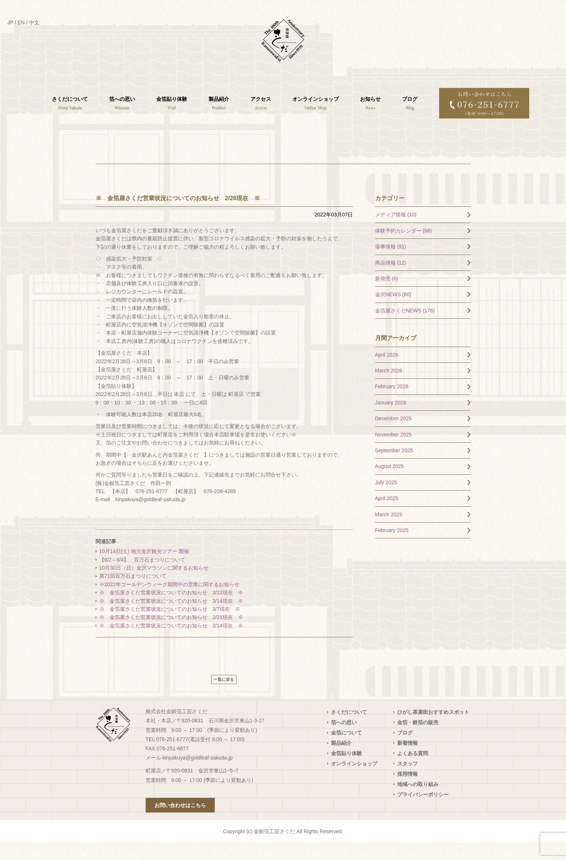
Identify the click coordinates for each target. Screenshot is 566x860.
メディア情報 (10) (396, 232)
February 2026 (392, 404)
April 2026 (386, 372)
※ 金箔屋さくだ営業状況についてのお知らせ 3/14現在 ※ (171, 618)
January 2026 (390, 419)
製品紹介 (341, 760)
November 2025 (393, 451)
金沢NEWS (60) (393, 312)
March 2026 (388, 388)
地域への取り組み (417, 801)
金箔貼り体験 (346, 771)
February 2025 (392, 548)
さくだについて (349, 729)
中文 (34, 22)
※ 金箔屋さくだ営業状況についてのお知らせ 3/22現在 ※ (171, 610)
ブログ (405, 750)
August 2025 (389, 483)
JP (10, 22)
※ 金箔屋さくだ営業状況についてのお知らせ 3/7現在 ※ (169, 626)
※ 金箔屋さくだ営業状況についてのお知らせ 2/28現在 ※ (178, 215)
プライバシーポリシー (423, 812)
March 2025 (388, 531)
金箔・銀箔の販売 (417, 740)
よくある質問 (412, 771)
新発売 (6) (386, 296)
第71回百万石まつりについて (133, 593)
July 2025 (386, 499)
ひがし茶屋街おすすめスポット (433, 729)
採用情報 (407, 791)
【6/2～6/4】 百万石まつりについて (142, 577)
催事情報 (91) (390, 264)
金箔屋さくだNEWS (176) (405, 327)
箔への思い (344, 740)
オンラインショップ (354, 781)
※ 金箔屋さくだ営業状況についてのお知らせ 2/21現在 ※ (171, 634)
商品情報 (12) (390, 280)
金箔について (346, 750)
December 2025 (393, 436)
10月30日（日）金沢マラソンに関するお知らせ (154, 585)
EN (21, 22)
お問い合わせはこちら (180, 822)
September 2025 (394, 468)
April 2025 (386, 516)
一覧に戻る (224, 696)
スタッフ (407, 781)
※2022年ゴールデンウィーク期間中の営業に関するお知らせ (169, 601)
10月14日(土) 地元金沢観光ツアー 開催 (144, 568)
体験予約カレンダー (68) (403, 248)
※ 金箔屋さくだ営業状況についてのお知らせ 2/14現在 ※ (171, 642)
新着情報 (407, 760)
